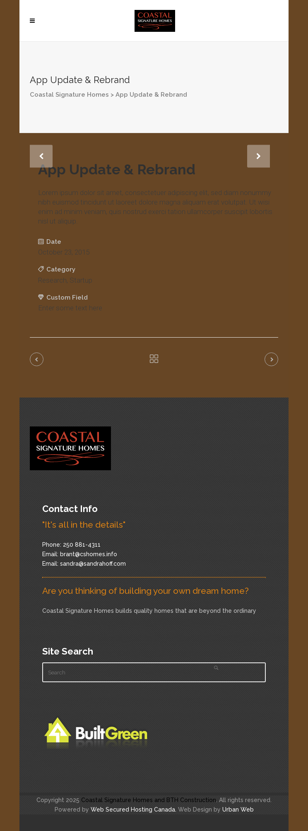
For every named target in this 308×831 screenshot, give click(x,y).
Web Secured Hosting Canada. (133, 809)
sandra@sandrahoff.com (93, 563)
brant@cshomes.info (88, 554)
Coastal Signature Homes (69, 94)
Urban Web (238, 809)
